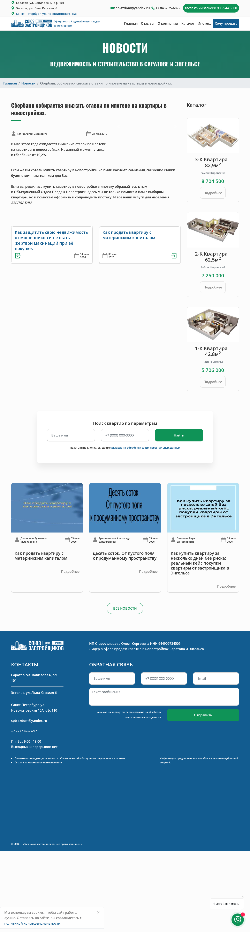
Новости (28, 83)
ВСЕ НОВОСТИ (125, 608)
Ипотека (205, 23)
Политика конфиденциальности (35, 758)
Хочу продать (226, 23)
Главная (131, 23)
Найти (179, 435)
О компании (168, 23)
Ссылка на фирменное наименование (38, 762)
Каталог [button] (187, 23)
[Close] (98, 912)
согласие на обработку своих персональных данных (145, 447)
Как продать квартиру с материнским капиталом (129, 234)
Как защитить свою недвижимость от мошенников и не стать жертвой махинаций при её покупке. (51, 240)
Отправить (203, 715)
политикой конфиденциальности (32, 923)
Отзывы (147, 23)
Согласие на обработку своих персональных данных (92, 758)
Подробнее (213, 193)
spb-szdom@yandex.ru (132, 8)
